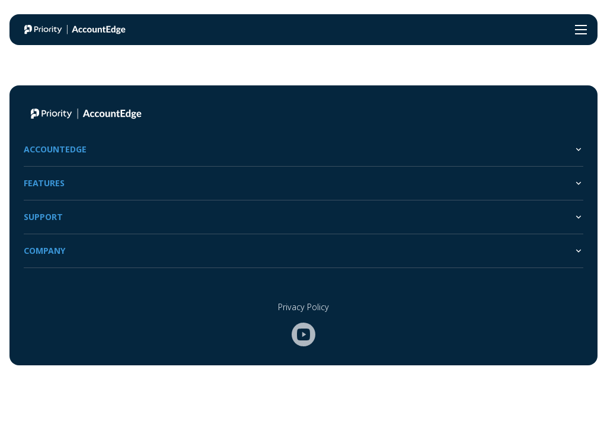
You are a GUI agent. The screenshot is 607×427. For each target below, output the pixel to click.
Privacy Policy (303, 307)
